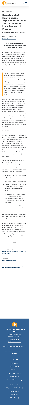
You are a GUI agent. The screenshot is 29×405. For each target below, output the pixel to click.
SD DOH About (14, 366)
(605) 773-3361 (14, 340)
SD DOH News (14, 370)
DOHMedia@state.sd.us (9, 39)
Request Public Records (14, 380)
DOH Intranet (14, 376)
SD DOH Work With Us (14, 373)
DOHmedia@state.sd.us (19, 346)
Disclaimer (14, 394)
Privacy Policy (14, 391)
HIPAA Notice (14, 398)
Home (3, 11)
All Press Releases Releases (11, 267)
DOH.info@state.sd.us (14, 342)
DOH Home (14, 363)
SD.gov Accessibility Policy (13, 388)
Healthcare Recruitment (9, 251)
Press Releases (9, 11)
